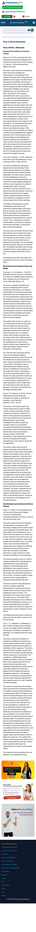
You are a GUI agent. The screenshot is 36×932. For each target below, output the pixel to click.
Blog (3, 892)
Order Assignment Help (12, 7)
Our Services (5, 854)
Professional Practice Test (9, 850)
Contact (4, 878)
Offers (3, 888)
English (26, 16)
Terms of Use (6, 871)
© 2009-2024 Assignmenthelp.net (18, 899)
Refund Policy (6, 885)
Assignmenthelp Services (9, 857)
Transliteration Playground (9, 847)
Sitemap (4, 895)
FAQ (3, 882)
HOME (3, 22)
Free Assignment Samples (9, 864)
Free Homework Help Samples (11, 868)
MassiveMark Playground (9, 844)
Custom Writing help (8, 861)
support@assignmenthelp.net (13, 12)
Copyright (4, 875)
